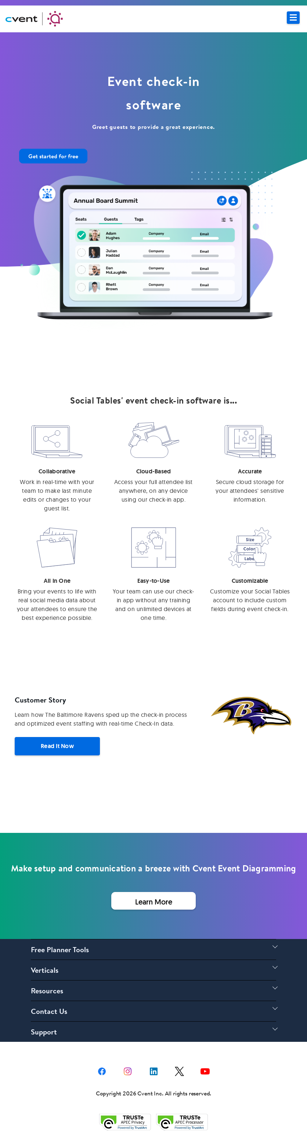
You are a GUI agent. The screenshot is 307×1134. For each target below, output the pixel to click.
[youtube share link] (205, 1070)
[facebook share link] (101, 1070)
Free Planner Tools (60, 949)
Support (44, 1032)
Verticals (44, 970)
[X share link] (179, 1070)
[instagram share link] (127, 1070)
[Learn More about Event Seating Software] (153, 901)
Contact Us (49, 1011)
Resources (47, 991)
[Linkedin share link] (153, 1070)
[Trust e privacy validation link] (125, 1122)
